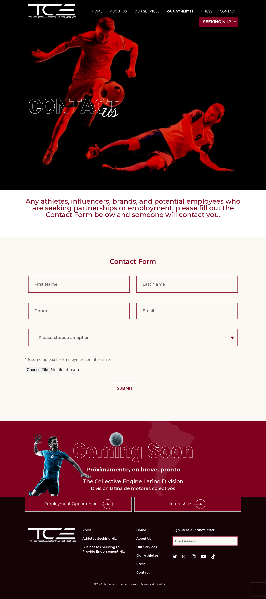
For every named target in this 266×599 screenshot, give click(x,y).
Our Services (147, 11)
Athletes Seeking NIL (99, 539)
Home (97, 11)
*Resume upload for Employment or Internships (68, 359)
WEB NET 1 (165, 584)
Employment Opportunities (78, 504)
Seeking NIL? (217, 21)
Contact (227, 11)
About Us (118, 11)
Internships (187, 504)
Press (206, 11)
